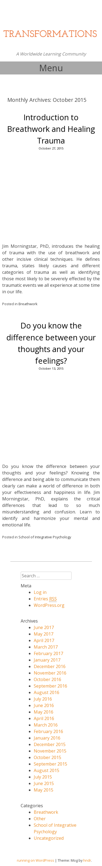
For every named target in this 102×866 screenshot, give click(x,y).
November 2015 (50, 751)
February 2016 (48, 731)
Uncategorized (49, 838)
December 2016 (50, 666)
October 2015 (47, 757)
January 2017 (47, 660)
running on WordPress (35, 860)
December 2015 (50, 744)
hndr (87, 860)
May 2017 (43, 634)
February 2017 (48, 653)
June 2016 (44, 705)
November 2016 (50, 673)
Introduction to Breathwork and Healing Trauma (51, 129)
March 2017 (46, 647)
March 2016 (46, 725)
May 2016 (43, 712)
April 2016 (44, 718)
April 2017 (44, 640)
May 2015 (43, 790)
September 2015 (50, 764)
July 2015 (43, 777)
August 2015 (46, 770)
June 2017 (44, 627)
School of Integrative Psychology (44, 537)
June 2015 (44, 783)
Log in (40, 592)
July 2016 (43, 699)
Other (40, 819)
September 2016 (50, 686)
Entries (45, 599)
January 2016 (47, 738)
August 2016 (46, 692)
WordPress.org (49, 605)
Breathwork (28, 303)
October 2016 (47, 679)
